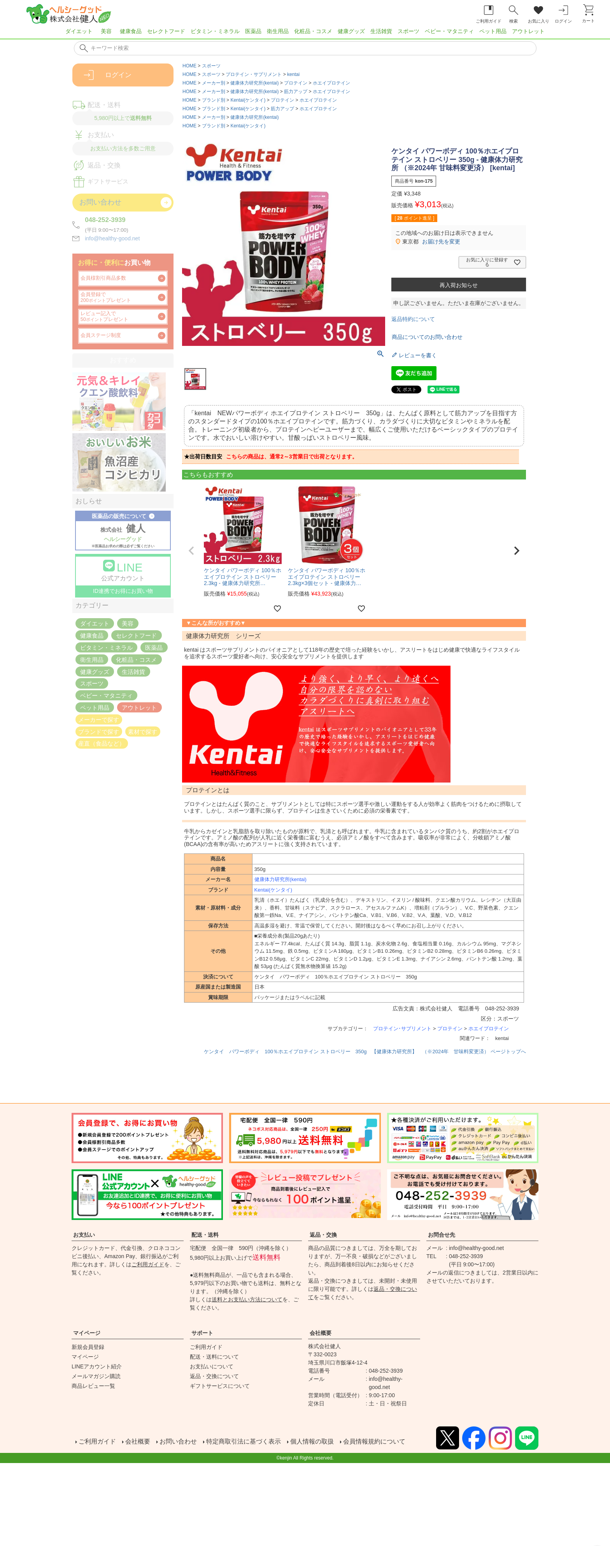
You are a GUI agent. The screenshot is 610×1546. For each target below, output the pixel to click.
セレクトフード (166, 31)
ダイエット (79, 31)
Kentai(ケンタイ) (247, 100)
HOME (189, 66)
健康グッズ (351, 31)
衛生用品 (278, 31)
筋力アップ (295, 91)
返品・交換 (323, 1235)
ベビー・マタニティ (449, 31)
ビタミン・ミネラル (215, 31)
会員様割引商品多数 (103, 278)
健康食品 (131, 31)
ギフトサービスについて (220, 1386)
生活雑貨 (381, 31)
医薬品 (253, 31)
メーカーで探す (98, 719)
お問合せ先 (441, 1235)
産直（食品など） (101, 743)
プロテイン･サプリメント (402, 1028)
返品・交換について (214, 1376)
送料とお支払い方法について (247, 1299)
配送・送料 (205, 1235)
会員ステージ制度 (101, 335)
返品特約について (413, 319)
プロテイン (295, 83)
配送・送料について (214, 1357)
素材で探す (142, 731)
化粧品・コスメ (313, 31)
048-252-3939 (105, 220)
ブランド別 (213, 100)
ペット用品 (493, 31)
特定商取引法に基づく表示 (242, 1441)
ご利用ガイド (147, 1264)
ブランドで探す (98, 731)
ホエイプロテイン (331, 83)
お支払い (84, 1235)
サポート (202, 1333)
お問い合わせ (177, 1441)
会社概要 (320, 1333)
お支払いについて (211, 1366)
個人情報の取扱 (311, 1441)
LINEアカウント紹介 (97, 1366)
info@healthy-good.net (112, 238)
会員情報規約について (373, 1441)
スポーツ (408, 31)
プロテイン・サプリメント (254, 74)
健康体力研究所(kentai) (254, 83)
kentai (293, 74)
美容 (106, 31)
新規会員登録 (88, 1347)
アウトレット (528, 31)
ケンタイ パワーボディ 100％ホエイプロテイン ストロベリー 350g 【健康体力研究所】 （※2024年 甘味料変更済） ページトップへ (365, 1051)
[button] (191, 550)
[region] (305, 33)
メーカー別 (213, 83)
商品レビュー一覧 (93, 1386)
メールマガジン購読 (96, 1376)
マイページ (86, 1333)
